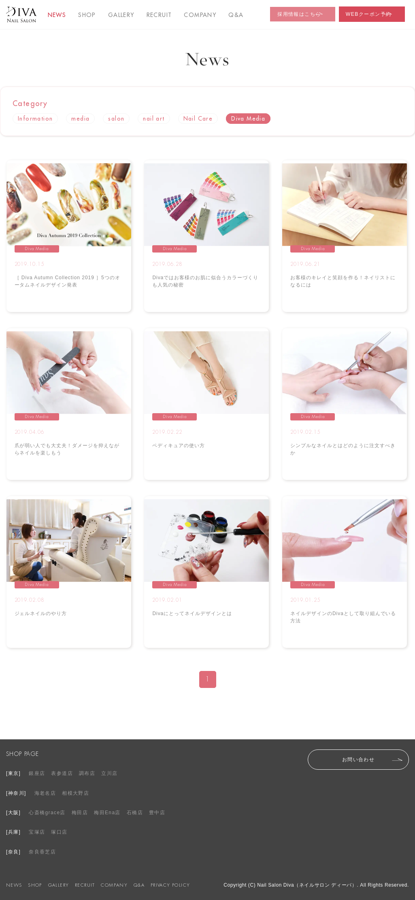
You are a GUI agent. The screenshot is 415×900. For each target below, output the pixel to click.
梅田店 (80, 812)
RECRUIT (159, 15)
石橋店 (135, 812)
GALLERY (121, 15)
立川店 (109, 773)
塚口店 (59, 832)
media (80, 118)
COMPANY (200, 15)
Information (35, 118)
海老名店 (45, 793)
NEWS (57, 15)
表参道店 (62, 773)
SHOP (87, 15)
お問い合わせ (358, 759)
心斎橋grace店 (47, 812)
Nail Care (198, 118)
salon (116, 118)
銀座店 (37, 773)
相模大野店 (75, 793)
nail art (153, 118)
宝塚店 (37, 832)
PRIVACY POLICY (170, 885)
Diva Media (248, 118)
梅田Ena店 (107, 812)
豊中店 (157, 812)
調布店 (87, 773)
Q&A (139, 885)
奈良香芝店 (42, 852)
